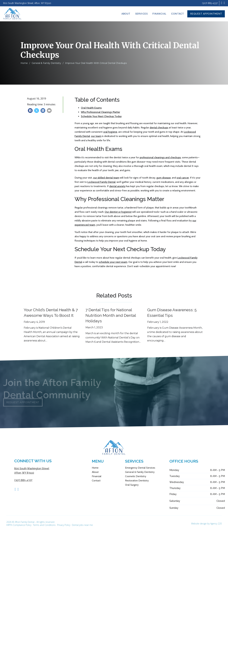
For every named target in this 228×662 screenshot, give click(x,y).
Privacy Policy (63, 524)
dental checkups (159, 127)
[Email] (49, 110)
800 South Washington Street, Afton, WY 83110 (27, 3)
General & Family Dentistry (46, 63)
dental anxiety (117, 186)
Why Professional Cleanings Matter (100, 112)
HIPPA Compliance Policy (18, 524)
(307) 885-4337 (210, 3)
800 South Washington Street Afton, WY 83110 (31, 470)
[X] (36, 110)
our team (96, 136)
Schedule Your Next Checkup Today (101, 116)
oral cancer (183, 177)
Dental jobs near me (82, 524)
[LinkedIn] (43, 110)
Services (141, 13)
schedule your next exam (113, 261)
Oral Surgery (132, 484)
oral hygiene (110, 131)
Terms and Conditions (44, 524)
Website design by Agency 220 (206, 523)
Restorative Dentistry (137, 480)
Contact (177, 13)
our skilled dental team (106, 177)
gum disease (163, 177)
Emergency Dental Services (140, 467)
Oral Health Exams (91, 107)
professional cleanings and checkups (160, 157)
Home (24, 63)
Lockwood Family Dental (101, 181)
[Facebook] (30, 110)
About (125, 13)
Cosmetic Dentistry (135, 476)
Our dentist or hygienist (118, 211)
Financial (159, 13)
